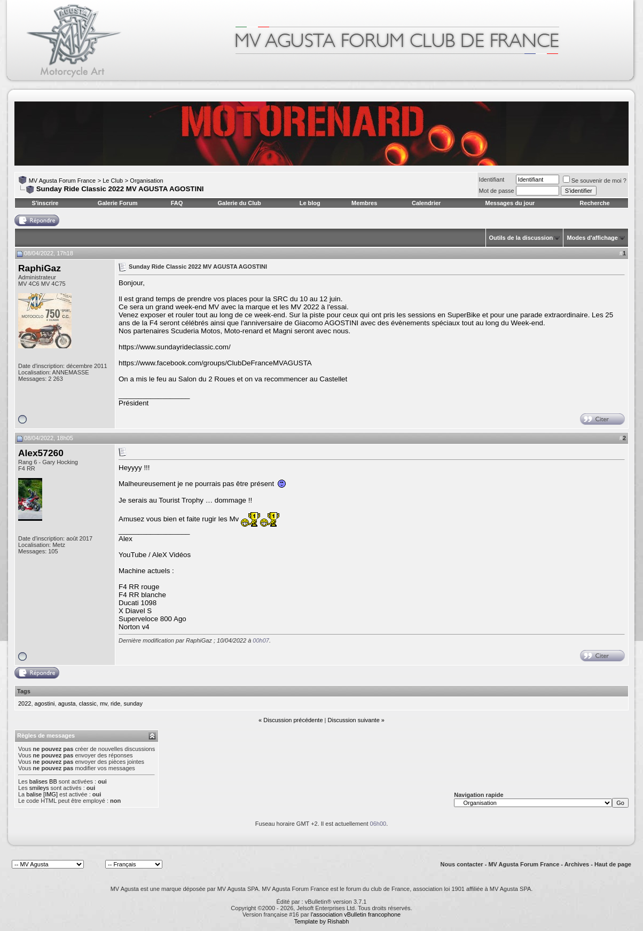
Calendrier (426, 203)
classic (88, 703)
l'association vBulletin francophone (356, 914)
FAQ (177, 203)
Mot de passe (496, 190)
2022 (24, 703)
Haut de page (612, 864)
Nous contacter (462, 864)
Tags (23, 691)
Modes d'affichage (592, 237)
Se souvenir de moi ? (594, 180)
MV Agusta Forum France (62, 180)
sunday (132, 703)
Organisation (146, 180)
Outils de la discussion (521, 237)
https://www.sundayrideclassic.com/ (175, 347)
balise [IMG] (42, 794)
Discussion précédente (293, 720)
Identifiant (492, 179)
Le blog (310, 203)
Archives (576, 864)
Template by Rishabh (321, 921)
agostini (45, 703)
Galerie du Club (239, 203)
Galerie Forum (118, 203)
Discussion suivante (354, 720)
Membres (364, 203)
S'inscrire (45, 203)
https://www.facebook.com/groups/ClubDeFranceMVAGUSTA (215, 363)
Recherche (594, 203)
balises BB (43, 781)
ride (115, 703)
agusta (67, 703)
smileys (39, 788)
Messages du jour (510, 203)
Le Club (113, 180)
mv (103, 703)
